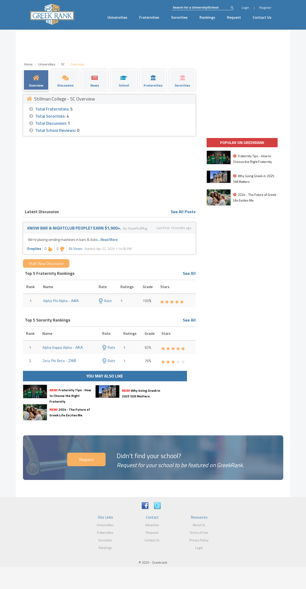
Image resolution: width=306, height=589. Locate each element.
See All (189, 273)
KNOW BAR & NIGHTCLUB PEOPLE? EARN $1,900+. (74, 228)
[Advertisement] (109, 171)
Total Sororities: (50, 116)
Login (245, 7)
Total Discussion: (51, 123)
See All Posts (183, 211)
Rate (105, 301)
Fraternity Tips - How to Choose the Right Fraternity (70, 395)
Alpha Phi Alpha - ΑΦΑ (61, 301)
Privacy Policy (198, 540)
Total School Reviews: (55, 130)
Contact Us (262, 17)
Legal (199, 547)
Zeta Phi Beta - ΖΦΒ (59, 361)
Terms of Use (199, 532)
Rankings (207, 17)
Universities (117, 17)
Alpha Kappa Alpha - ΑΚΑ (62, 347)
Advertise (152, 524)
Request (234, 17)
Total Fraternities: (52, 109)
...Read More (108, 239)
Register (265, 7)
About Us (199, 524)
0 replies (34, 248)
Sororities (179, 17)
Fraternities (149, 17)
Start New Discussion (46, 263)
